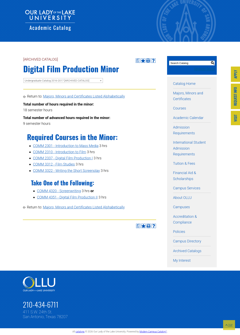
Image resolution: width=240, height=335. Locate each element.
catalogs (79, 331)
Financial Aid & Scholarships (184, 176)
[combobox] (63, 80)
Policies (179, 231)
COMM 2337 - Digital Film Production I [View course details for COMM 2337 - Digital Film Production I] (63, 158)
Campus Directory (187, 241)
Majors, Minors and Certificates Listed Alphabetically (84, 96)
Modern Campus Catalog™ (153, 331)
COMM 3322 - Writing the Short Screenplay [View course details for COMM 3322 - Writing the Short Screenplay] (66, 170)
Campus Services (186, 188)
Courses (179, 108)
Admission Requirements (184, 130)
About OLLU (182, 198)
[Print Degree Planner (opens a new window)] (138, 60)
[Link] (235, 75)
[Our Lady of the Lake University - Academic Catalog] (50, 29)
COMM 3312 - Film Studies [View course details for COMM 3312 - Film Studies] (54, 164)
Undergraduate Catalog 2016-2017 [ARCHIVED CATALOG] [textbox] (57, 80)
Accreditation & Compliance (185, 219)
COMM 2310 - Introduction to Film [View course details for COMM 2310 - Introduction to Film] (59, 152)
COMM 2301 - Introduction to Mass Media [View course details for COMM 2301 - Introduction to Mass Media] (66, 146)
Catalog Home (184, 83)
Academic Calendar (188, 118)
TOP (229, 325)
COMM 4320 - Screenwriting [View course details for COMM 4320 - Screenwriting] (59, 191)
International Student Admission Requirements (189, 148)
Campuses (181, 207)
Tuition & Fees (184, 163)
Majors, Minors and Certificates (188, 96)
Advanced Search (204, 68)
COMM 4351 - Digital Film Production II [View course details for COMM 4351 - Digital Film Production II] (67, 197)
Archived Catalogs (187, 251)
